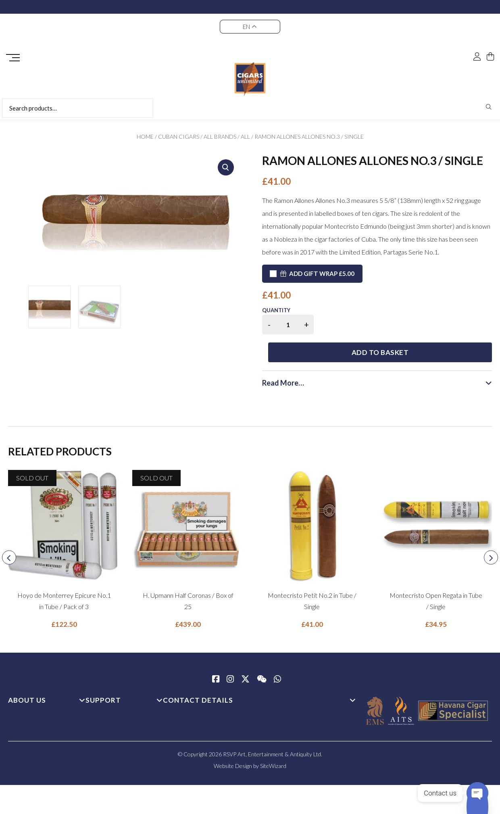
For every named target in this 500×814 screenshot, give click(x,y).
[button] (226, 167)
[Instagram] (230, 653)
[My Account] (477, 57)
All (245, 136)
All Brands (220, 136)
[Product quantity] (288, 324)
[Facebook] (215, 653)
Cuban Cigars (178, 136)
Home (145, 136)
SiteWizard (273, 739)
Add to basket (407, 325)
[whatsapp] (277, 653)
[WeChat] (262, 653)
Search (489, 106)
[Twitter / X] (245, 653)
